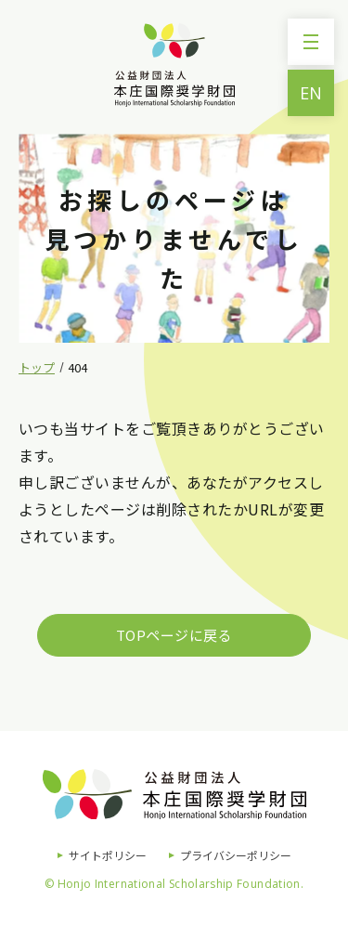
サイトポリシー (108, 855)
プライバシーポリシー (235, 855)
